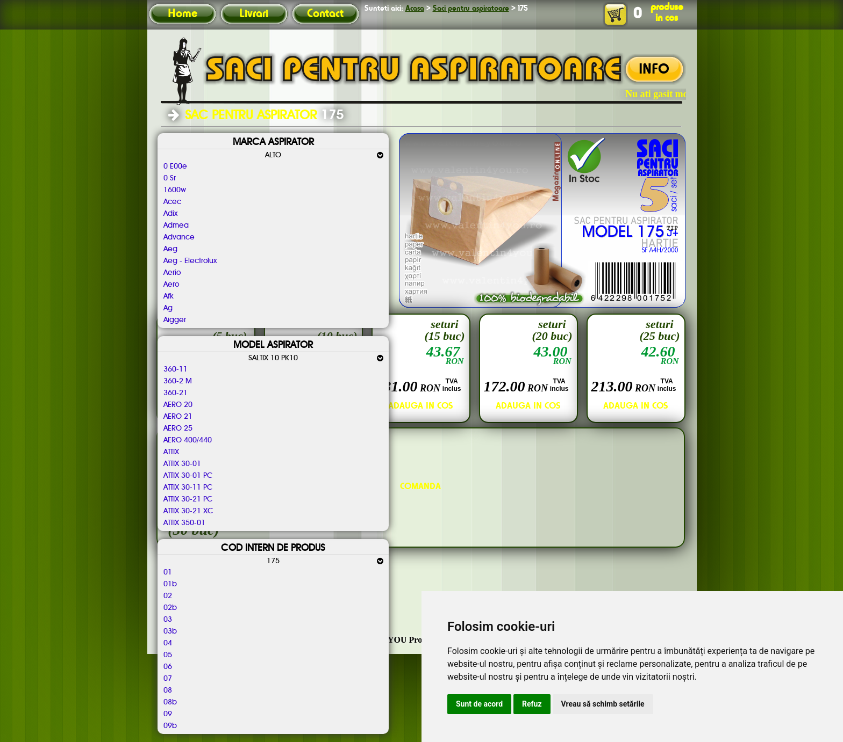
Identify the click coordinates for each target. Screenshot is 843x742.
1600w (174, 190)
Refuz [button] (532, 704)
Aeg (170, 249)
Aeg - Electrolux (190, 261)
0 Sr (169, 178)
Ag (168, 308)
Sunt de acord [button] (479, 704)
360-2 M (177, 381)
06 (167, 667)
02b (170, 608)
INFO (654, 69)
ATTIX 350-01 (184, 523)
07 (167, 678)
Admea (176, 225)
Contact (325, 14)
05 (167, 655)
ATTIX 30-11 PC (188, 487)
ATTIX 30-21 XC (188, 511)
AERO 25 (177, 428)
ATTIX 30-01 (182, 464)
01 (167, 572)
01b (170, 584)
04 (167, 643)
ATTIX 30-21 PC (188, 499)
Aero (171, 284)
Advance (179, 237)
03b (170, 631)
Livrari (253, 14)
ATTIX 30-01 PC (188, 475)
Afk (168, 296)
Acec (172, 202)
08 (167, 690)
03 (167, 619)
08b (170, 702)
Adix (170, 213)
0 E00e (175, 166)
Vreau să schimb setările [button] (603, 704)
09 (167, 714)
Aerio (172, 273)
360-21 (175, 393)
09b (170, 726)
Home (182, 14)
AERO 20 (177, 405)
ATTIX (171, 452)
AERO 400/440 (187, 440)
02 (167, 596)
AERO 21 (177, 416)
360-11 (175, 369)
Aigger (174, 320)
